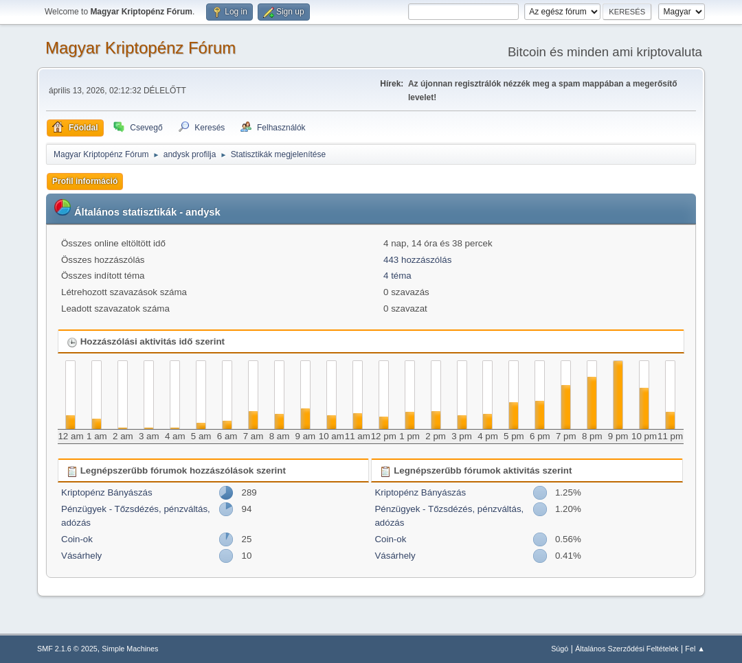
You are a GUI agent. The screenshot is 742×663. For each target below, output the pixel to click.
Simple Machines (130, 648)
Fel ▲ (695, 648)
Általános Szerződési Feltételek (626, 648)
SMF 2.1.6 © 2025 (67, 648)
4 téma (397, 275)
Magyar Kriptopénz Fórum (140, 47)
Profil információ (84, 181)
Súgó (559, 648)
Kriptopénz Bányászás (107, 492)
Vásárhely (81, 555)
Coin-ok (77, 539)
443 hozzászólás (417, 260)
